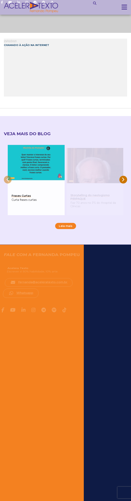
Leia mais (65, 226)
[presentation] (8, 179)
